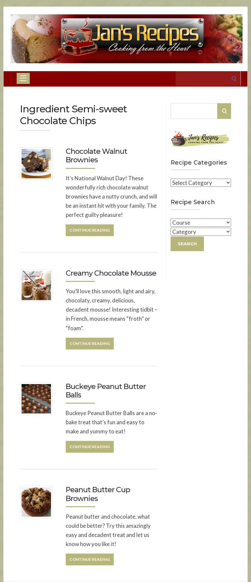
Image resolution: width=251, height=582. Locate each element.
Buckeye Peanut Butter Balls (106, 390)
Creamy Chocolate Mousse (111, 273)
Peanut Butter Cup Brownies (98, 494)
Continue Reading (90, 230)
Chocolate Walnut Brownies (96, 155)
